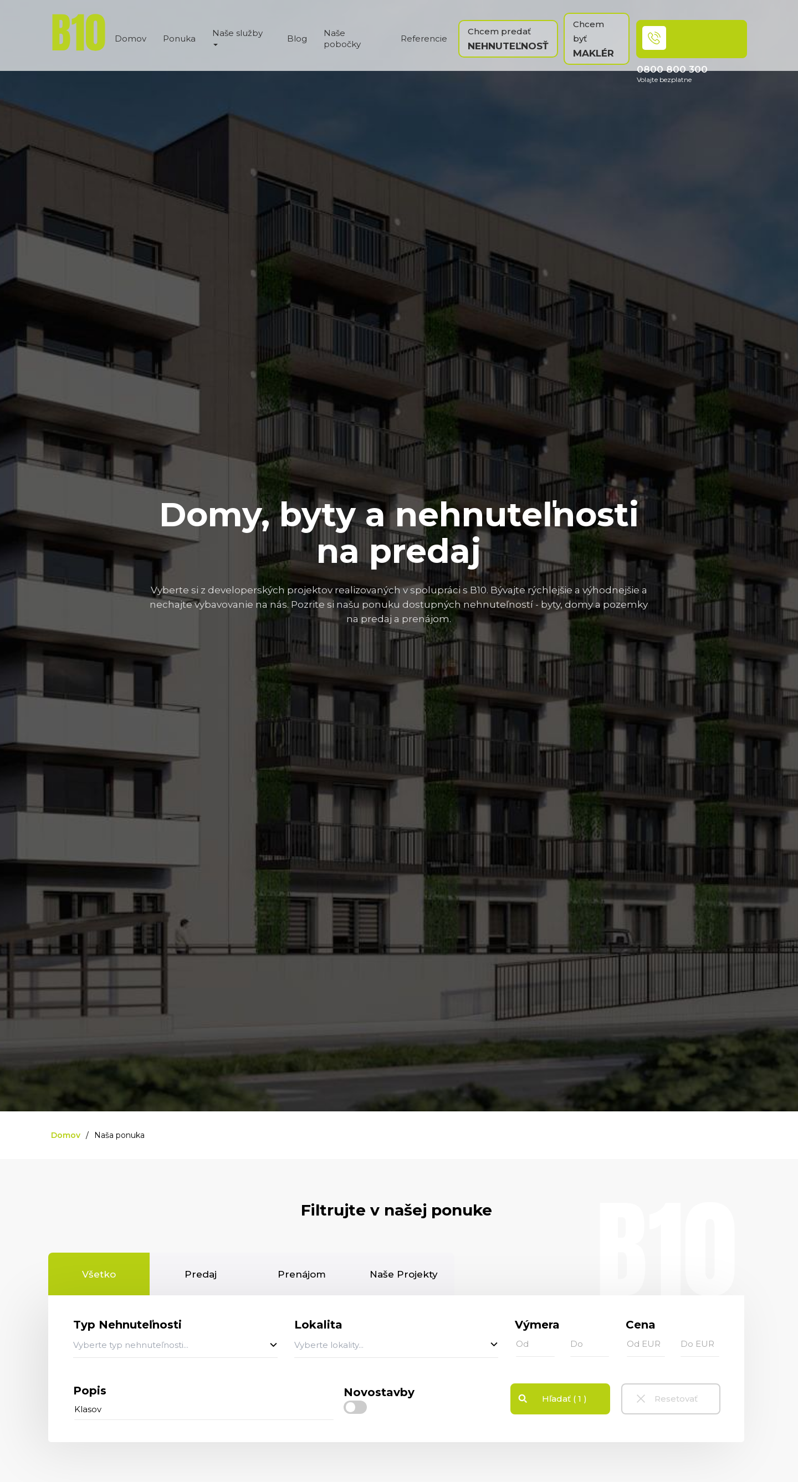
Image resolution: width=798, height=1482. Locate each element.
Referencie (424, 38)
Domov (130, 38)
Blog (297, 38)
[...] (204, 1409)
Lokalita (318, 1324)
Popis (89, 1390)
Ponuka (179, 38)
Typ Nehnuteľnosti (127, 1324)
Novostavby (379, 1392)
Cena (641, 1324)
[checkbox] (355, 1407)
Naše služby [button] (237, 37)
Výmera (537, 1324)
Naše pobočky (342, 38)
